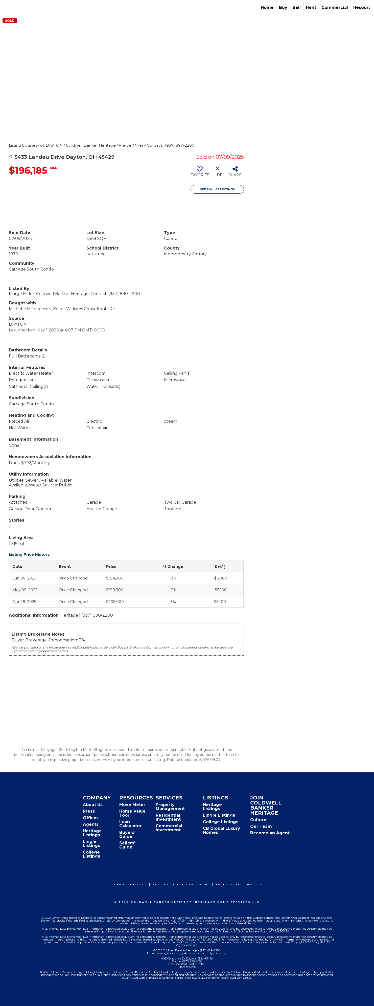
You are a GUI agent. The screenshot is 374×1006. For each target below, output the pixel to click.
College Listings (91, 854)
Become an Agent (270, 833)
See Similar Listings (217, 189)
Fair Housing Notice (239, 884)
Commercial (334, 7)
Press (89, 811)
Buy (283, 7)
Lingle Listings (91, 843)
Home (267, 7)
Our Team (261, 826)
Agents (91, 824)
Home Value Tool (132, 813)
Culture (258, 819)
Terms (118, 884)
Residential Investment (168, 817)
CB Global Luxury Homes (221, 830)
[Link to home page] (6, 7)
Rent (311, 7)
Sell (297, 7)
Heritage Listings (92, 833)
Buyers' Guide (127, 834)
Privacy (139, 884)
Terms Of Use (125, 998)
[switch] (199, 173)
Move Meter (132, 804)
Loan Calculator (130, 823)
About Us (93, 804)
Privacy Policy (155, 998)
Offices (91, 817)
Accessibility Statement (181, 884)
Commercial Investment (169, 827)
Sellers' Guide (127, 845)
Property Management (170, 806)
